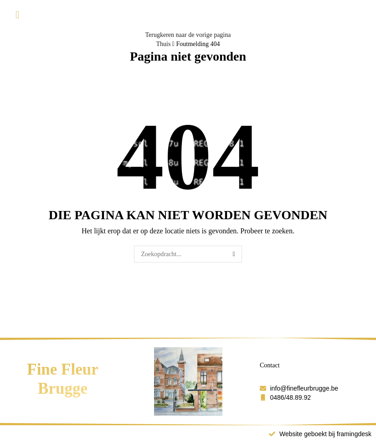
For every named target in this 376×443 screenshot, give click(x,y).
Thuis (163, 44)
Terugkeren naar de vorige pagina (188, 34)
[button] (17, 15)
